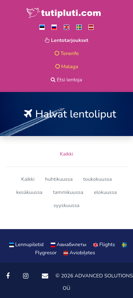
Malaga (66, 66)
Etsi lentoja (66, 79)
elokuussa (105, 192)
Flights (104, 244)
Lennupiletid (27, 244)
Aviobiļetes (79, 252)
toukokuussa (97, 179)
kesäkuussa (29, 192)
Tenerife (66, 53)
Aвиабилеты (69, 244)
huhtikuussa (59, 179)
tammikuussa (68, 192)
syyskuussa (66, 205)
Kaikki (66, 153)
